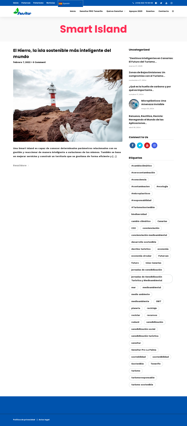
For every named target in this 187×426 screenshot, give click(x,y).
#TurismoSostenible (143, 207)
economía (162, 249)
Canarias (162, 221)
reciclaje (152, 308)
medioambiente (140, 301)
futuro (135, 263)
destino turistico (141, 249)
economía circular (141, 256)
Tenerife (156, 363)
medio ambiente (140, 294)
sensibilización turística (144, 336)
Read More (21, 165)
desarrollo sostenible (143, 242)
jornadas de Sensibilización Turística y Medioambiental (146, 278)
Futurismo (38, 3)
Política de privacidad (24, 419)
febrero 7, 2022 (22, 62)
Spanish (64, 3)
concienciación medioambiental (149, 235)
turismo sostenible (142, 384)
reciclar (135, 315)
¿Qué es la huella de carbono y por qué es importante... (150, 88)
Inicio (16, 3)
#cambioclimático (141, 165)
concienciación (151, 228)
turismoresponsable (143, 377)
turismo (135, 370)
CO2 (133, 228)
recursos (152, 315)
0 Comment (39, 62)
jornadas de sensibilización (146, 269)
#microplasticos (140, 193)
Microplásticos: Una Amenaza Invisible (153, 102)
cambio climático (141, 221)
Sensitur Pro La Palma (143, 350)
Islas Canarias (153, 263)
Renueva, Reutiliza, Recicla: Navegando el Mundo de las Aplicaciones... (146, 119)
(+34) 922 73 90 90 (143, 3)
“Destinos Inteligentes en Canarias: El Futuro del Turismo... (151, 60)
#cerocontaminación (143, 172)
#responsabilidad (141, 200)
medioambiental (152, 287)
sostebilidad (138, 357)
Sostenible (137, 363)
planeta (135, 308)
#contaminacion (140, 186)
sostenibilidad (161, 357)
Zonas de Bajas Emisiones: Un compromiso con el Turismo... (147, 74)
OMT (158, 301)
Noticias (50, 3)
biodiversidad (139, 214)
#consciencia (138, 179)
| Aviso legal (43, 419)
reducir (135, 322)
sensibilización (154, 322)
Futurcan (25, 3)
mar (133, 287)
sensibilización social (143, 329)
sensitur (136, 343)
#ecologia (162, 186)
